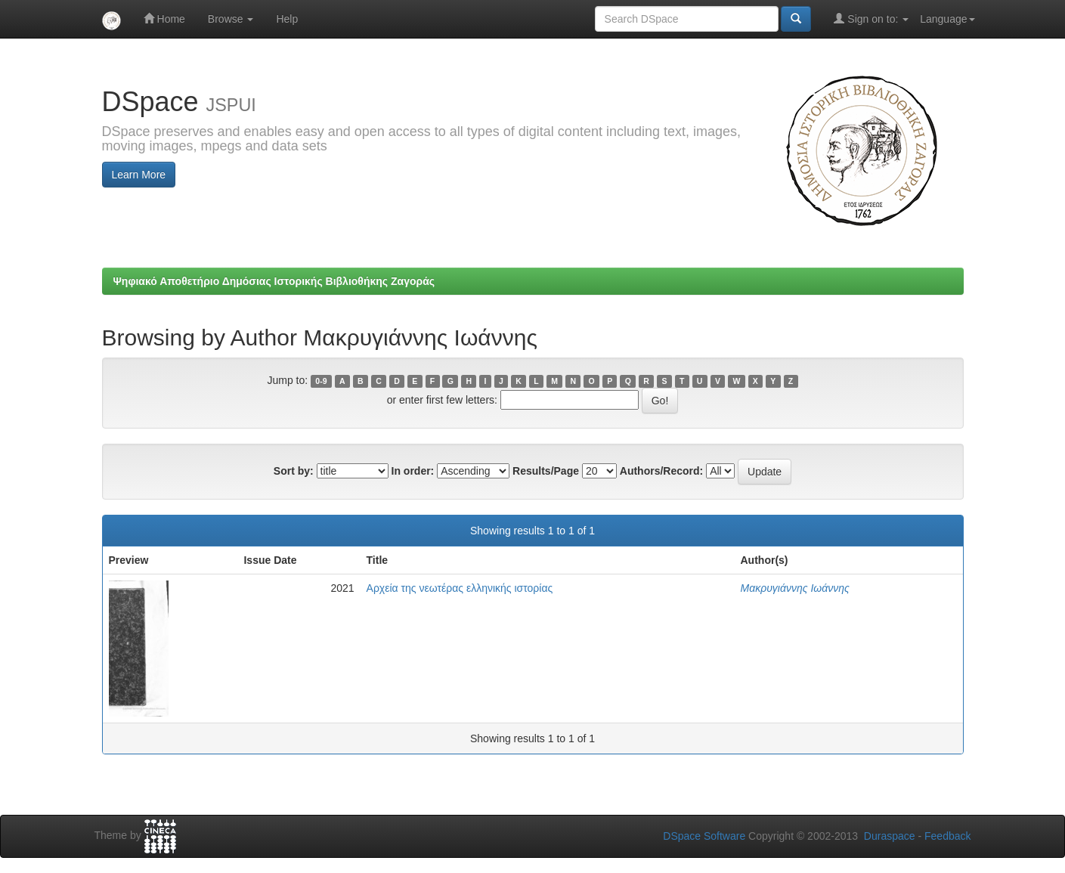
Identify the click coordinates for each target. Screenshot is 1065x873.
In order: (413, 471)
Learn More (139, 175)
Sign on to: (871, 18)
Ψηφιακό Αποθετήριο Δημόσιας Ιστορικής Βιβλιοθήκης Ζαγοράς (274, 281)
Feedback (947, 836)
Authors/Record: (661, 471)
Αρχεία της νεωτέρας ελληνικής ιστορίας (460, 588)
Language (947, 19)
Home (164, 18)
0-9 (321, 380)
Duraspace (889, 836)
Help (287, 19)
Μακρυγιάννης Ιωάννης (795, 588)
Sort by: (294, 471)
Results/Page (545, 471)
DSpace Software (704, 836)
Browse (231, 19)
